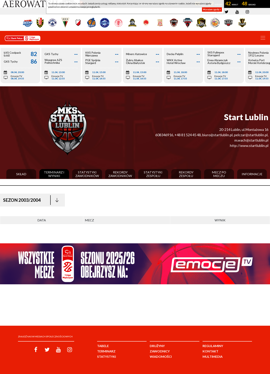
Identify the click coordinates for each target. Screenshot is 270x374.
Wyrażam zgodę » (212, 9)
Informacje (252, 174)
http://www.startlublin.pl (249, 145)
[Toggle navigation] (262, 38)
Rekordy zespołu (186, 173)
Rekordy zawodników (120, 173)
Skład (21, 174)
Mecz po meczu (219, 173)
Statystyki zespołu (153, 173)
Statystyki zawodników (87, 173)
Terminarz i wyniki (54, 173)
